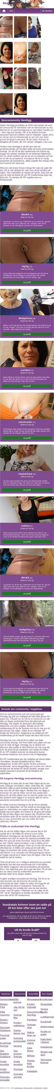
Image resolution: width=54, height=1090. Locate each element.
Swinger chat (31, 1026)
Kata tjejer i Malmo (46, 1041)
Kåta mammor (5, 1013)
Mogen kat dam (46, 1053)
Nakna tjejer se (31, 1034)
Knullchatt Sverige (5, 1044)
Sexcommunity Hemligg (33, 1013)
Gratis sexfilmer (5, 1071)
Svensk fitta (18, 1016)
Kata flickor (30, 1049)
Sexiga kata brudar (31, 1063)
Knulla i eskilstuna (19, 1024)
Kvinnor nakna (31, 1041)
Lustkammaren (46, 1016)
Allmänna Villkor (28, 1088)
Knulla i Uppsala (31, 1005)
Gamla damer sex (19, 1032)
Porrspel (18, 1069)
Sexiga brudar (44, 1010)
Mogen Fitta (4, 1005)
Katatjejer (32, 1071)
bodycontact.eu (46, 1026)
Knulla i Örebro (4, 1021)
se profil (27, 230)
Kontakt (45, 1088)
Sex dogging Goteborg (5, 1053)
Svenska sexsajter (5, 1078)
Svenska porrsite (18, 1075)
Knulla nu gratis (45, 1033)
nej (36, 940)
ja (18, 940)
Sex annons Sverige (18, 1053)
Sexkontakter (6, 999)
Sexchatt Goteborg (5, 1029)
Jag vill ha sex (19, 1008)
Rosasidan (46, 1004)
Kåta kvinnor (17, 1001)
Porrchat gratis (4, 1037)
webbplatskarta (18, 1088)
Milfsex (31, 1055)
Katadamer (46, 1047)
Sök (11, 11)
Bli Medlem (47, 11)
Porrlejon (32, 1019)
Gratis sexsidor (4, 1063)
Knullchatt (45, 1021)
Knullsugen (46, 999)
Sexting (18, 1046)
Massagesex (33, 999)
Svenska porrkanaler (20, 1039)
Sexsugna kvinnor (45, 1061)
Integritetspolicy (38, 1088)
